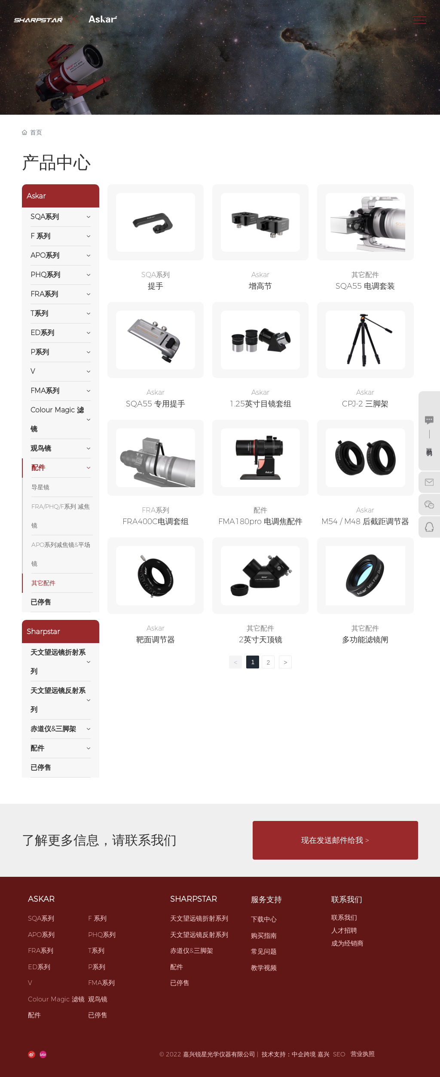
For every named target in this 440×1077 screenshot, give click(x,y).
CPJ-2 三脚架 (365, 404)
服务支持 (266, 899)
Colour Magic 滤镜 (56, 999)
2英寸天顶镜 (260, 639)
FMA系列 (101, 983)
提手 (155, 286)
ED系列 (39, 967)
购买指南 (264, 935)
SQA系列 (155, 275)
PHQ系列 (102, 935)
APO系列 (41, 935)
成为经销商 (347, 943)
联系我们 (346, 899)
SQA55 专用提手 (155, 404)
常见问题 (264, 951)
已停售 (97, 1015)
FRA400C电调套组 (155, 521)
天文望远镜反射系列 (199, 935)
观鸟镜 (97, 999)
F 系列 (97, 918)
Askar (260, 275)
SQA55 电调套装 (365, 286)
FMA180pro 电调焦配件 (260, 521)
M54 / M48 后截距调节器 (365, 521)
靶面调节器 (155, 639)
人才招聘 (344, 930)
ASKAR (41, 899)
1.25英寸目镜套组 (260, 404)
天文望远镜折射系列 (199, 918)
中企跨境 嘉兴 (311, 1054)
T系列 (96, 950)
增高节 (260, 286)
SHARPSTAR (193, 899)
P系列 (96, 967)
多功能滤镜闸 (365, 639)
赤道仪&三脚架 (191, 950)
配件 (260, 510)
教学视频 (264, 968)
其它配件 (365, 275)
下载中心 (264, 919)
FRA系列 (155, 510)
